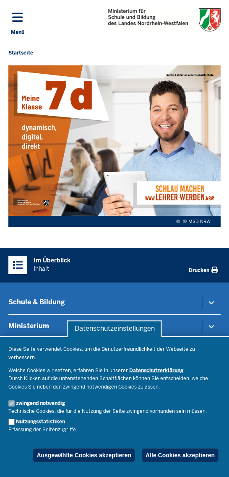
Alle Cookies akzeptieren (180, 455)
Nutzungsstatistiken (40, 421)
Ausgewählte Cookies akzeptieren (83, 455)
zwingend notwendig (40, 403)
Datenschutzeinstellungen (115, 328)
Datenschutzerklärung (156, 370)
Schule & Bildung (36, 302)
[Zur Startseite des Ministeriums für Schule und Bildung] (164, 19)
